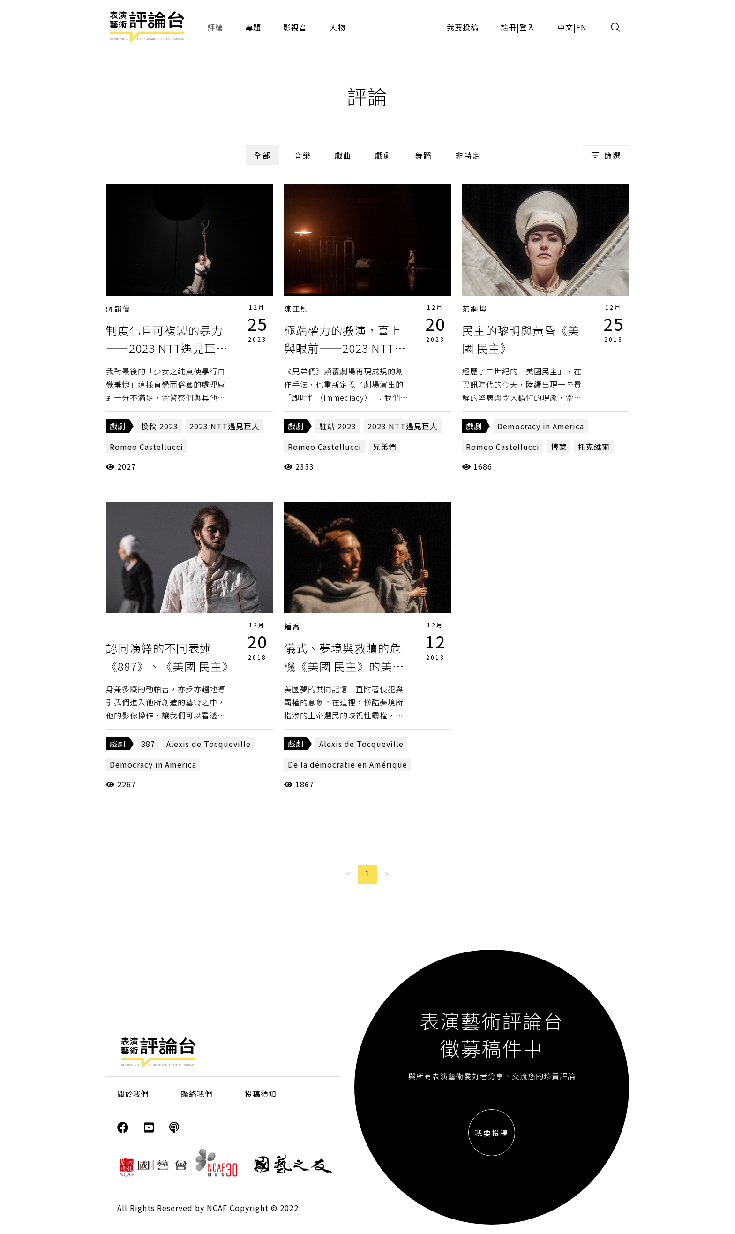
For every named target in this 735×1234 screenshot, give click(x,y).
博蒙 (559, 446)
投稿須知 (261, 1093)
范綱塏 (475, 308)
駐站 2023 (337, 426)
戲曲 (343, 155)
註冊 (509, 27)
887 (148, 743)
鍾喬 (292, 626)
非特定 (468, 155)
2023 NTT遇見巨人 (224, 426)
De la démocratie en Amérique (347, 764)
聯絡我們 (197, 1093)
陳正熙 (296, 308)
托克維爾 (594, 446)
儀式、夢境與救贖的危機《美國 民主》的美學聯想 (344, 666)
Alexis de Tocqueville (208, 743)
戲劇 (383, 155)
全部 (262, 155)
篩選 (605, 155)
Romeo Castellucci (146, 446)
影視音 (295, 27)
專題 (253, 27)
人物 (337, 27)
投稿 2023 (159, 426)
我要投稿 (463, 27)
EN (581, 27)
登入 (527, 27)
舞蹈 (423, 155)
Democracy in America (540, 426)
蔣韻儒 (118, 308)
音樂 (302, 155)
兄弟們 (385, 446)
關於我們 (133, 1093)
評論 (215, 27)
